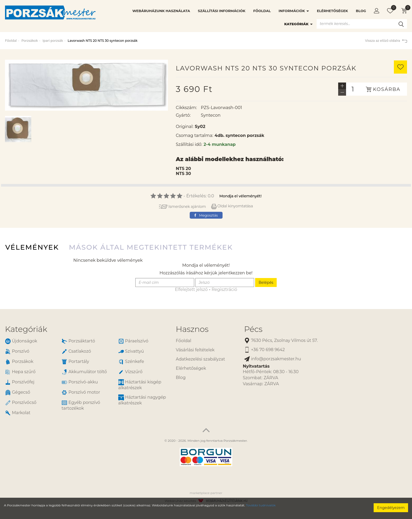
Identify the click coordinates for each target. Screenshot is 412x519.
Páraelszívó (133, 341)
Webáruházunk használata (161, 11)
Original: (184, 126)
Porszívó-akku (79, 382)
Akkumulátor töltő (84, 372)
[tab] (86, 329)
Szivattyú (131, 351)
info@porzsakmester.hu (272, 359)
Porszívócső (21, 403)
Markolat (17, 413)
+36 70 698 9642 (264, 350)
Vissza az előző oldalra (386, 41)
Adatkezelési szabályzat (200, 359)
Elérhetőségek (332, 11)
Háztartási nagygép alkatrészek (142, 399)
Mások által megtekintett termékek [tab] (151, 247)
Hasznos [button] (192, 329)
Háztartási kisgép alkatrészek (139, 384)
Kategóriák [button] (26, 329)
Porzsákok (29, 41)
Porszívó (17, 351)
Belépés (266, 282)
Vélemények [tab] (32, 247)
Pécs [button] (253, 329)
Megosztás (206, 215)
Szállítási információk (221, 11)
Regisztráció (224, 289)
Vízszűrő (130, 372)
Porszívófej (19, 382)
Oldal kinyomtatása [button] (232, 206)
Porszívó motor (80, 392)
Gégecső (17, 392)
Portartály (75, 362)
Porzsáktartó (78, 341)
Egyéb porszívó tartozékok (80, 405)
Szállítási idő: (189, 144)
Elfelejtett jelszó (191, 289)
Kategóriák (298, 24)
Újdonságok (21, 341)
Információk (294, 11)
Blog (361, 11)
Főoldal (262, 11)
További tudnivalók (261, 505)
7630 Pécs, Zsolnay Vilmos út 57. (281, 341)
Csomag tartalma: (194, 135)
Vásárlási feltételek (195, 349)
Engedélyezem (391, 507)
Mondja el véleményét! (240, 196)
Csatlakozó (76, 351)
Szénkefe (131, 362)
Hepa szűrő (20, 372)
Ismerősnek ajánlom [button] (182, 206)
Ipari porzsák (53, 41)
